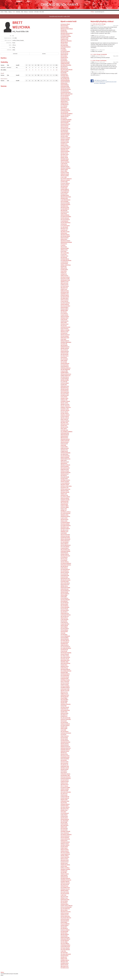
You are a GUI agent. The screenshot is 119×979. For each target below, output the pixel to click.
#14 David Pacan (64, 667)
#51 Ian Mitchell (64, 601)
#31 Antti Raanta (64, 722)
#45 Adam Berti (64, 66)
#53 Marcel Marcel (65, 554)
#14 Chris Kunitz (64, 478)
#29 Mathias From (65, 293)
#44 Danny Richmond (65, 746)
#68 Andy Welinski (65, 934)
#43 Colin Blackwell (65, 78)
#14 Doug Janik (64, 399)
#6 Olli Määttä (64, 533)
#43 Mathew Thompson (66, 879)
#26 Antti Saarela (64, 769)
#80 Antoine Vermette (66, 911)
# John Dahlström (64, 192)
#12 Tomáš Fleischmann (66, 260)
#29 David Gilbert (64, 307)
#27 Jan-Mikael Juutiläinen (66, 431)
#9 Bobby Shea (64, 810)
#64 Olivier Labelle (65, 484)
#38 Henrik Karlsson (65, 439)
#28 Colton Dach (64, 186)
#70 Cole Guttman (65, 336)
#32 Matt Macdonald (65, 537)
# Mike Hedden (64, 360)
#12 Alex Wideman (65, 940)
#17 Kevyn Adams (65, 27)
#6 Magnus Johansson (66, 407)
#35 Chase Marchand (65, 555)
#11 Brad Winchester (65, 946)
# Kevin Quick (64, 720)
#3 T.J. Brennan (64, 106)
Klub (22, 11)
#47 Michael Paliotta (65, 674)
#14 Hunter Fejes (64, 255)
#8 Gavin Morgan (64, 608)
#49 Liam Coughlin (65, 175)
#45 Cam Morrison (65, 616)
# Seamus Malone (65, 548)
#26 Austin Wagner (65, 920)
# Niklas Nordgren (65, 645)
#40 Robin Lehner (64, 514)
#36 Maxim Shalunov (65, 804)
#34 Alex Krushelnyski (65, 472)
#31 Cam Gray (64, 325)
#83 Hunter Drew (64, 228)
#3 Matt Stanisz (64, 848)
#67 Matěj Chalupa (65, 159)
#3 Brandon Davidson (65, 204)
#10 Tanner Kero (64, 449)
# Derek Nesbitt (64, 631)
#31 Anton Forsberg (65, 277)
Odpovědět (115, 25)
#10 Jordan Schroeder (66, 792)
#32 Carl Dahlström (65, 190)
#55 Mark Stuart (64, 863)
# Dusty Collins (64, 171)
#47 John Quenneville (65, 717)
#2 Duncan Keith (64, 443)
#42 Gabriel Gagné (65, 296)
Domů (2, 11)
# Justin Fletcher (64, 262)
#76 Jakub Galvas (64, 298)
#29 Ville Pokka (64, 711)
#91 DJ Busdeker (64, 131)
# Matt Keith (63, 445)
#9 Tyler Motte (64, 620)
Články (5, 11)
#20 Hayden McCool (65, 578)
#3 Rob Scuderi (64, 795)
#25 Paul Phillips (64, 701)
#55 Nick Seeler (64, 799)
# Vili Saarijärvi (64, 770)
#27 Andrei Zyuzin (65, 967)
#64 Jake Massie (64, 566)
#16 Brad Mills (64, 596)
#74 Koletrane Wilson (65, 945)
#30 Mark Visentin (64, 914)
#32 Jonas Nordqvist (65, 646)
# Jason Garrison (64, 301)
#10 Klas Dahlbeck (65, 189)
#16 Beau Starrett (65, 851)
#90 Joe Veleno (64, 910)
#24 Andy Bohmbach (65, 81)
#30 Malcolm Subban (65, 864)
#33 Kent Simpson (65, 819)
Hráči (14, 11)
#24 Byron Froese (65, 290)
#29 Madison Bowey (65, 99)
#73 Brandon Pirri (64, 708)
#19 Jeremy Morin (65, 610)
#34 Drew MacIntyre (65, 540)
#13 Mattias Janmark (65, 401)
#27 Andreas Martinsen (66, 563)
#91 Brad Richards (65, 745)
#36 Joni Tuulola (64, 901)
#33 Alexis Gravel (64, 324)
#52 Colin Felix (64, 257)
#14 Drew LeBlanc (65, 505)
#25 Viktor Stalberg (65, 845)
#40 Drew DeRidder (65, 215)
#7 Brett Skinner (64, 823)
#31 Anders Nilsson (65, 640)
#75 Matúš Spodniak (65, 842)
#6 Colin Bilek (64, 72)
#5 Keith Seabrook (65, 798)
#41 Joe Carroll (64, 156)
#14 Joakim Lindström (66, 525)
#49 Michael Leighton (65, 516)
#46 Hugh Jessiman (65, 404)
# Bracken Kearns (65, 442)
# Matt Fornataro (64, 275)
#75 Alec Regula (64, 739)
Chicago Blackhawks (59, 4)
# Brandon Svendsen (65, 869)
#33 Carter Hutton (65, 393)
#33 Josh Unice (64, 902)
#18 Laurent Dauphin (65, 202)
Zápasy (10, 11)
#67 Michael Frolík (65, 292)
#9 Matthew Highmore (66, 368)
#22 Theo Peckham (65, 683)
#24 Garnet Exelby (65, 248)
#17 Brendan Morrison (66, 614)
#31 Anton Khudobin (65, 455)
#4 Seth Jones (64, 425)
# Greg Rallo (63, 730)
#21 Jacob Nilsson (65, 642)
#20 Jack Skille (64, 822)
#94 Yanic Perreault (65, 690)
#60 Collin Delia (64, 210)
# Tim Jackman (64, 396)
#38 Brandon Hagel (65, 337)
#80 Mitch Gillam (64, 310)
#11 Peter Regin (64, 737)
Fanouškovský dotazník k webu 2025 (59, 16)
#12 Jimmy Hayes (64, 355)
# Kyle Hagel (63, 339)
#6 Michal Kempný (65, 448)
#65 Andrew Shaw (65, 808)
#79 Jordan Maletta (65, 546)
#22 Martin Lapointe (65, 499)
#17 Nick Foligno (64, 269)
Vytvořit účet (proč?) (99, 11)
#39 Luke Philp (64, 702)
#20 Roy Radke (64, 728)
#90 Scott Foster (64, 283)
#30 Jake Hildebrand (65, 369)
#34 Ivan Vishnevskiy (65, 916)
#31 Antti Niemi (64, 634)
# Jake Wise (63, 951)
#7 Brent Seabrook (65, 796)
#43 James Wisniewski (66, 954)
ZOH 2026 (36, 11)
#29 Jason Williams (65, 943)
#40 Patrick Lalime (65, 490)
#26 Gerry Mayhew (65, 572)
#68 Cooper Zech (64, 966)
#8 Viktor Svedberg (65, 867)
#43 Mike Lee (63, 510)
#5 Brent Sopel (64, 840)
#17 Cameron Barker (65, 51)
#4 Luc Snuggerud (65, 833)
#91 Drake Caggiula (65, 134)
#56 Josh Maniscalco (65, 549)
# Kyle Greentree (64, 328)
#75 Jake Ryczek (64, 764)
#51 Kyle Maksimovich (66, 545)
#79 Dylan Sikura (64, 816)
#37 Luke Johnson (65, 413)
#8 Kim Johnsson (64, 419)
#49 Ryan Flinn (64, 268)
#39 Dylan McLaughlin (65, 587)
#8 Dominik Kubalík (65, 477)
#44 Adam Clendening (65, 168)
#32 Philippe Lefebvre (66, 511)
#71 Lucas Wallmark (65, 923)
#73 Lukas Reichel (65, 740)
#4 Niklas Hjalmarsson (65, 375)
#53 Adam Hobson (65, 377)
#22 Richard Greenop (65, 327)
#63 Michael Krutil (64, 474)
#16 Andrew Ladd (64, 487)
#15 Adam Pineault (65, 707)
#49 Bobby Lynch (64, 531)
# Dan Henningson (65, 366)
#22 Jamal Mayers (65, 571)
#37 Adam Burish (64, 130)
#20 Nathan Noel (64, 643)
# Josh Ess (63, 245)
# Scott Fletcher (64, 263)
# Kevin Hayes (64, 357)
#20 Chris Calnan (64, 136)
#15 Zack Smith (64, 829)
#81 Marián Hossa (64, 387)
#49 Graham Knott (65, 461)
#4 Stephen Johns (65, 408)
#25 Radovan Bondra (65, 87)
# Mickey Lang (64, 493)
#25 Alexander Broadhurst (66, 113)
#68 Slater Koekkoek (65, 464)
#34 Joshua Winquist (65, 949)
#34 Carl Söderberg (65, 836)
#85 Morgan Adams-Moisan (67, 28)
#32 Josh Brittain (64, 112)
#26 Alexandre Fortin (65, 280)
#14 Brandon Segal (65, 801)
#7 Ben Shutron (64, 814)
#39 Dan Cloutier (64, 169)
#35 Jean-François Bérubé (66, 69)
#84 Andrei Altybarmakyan (66, 33)
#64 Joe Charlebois (65, 162)
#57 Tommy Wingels (65, 948)
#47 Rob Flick (64, 266)
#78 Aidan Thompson (65, 878)
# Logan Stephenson (65, 854)
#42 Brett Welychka (65, 937)
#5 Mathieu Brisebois (65, 110)
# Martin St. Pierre (65, 843)
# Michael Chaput (64, 160)
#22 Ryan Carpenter (65, 151)
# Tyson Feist (64, 254)
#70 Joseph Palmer (65, 675)
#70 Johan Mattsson (65, 569)
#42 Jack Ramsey (64, 731)
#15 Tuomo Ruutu (64, 761)
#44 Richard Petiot (65, 695)
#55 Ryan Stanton (64, 849)
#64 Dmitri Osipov (65, 666)
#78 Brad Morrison (65, 613)
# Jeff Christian (64, 163)
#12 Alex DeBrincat (65, 209)
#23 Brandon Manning (65, 551)
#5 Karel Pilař (63, 705)
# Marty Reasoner (65, 736)
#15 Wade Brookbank (65, 121)
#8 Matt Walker (64, 922)
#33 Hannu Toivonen (65, 889)
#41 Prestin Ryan (64, 763)
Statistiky (15, 53)
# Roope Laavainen (65, 481)
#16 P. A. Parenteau (65, 681)
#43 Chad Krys (64, 475)
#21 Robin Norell (64, 649)
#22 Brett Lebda (64, 504)
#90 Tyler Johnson (65, 418)
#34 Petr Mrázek (64, 625)
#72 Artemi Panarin (65, 677)
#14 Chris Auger (64, 43)
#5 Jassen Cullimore (65, 183)
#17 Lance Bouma (64, 96)
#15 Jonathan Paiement (66, 670)
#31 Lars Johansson (65, 405)
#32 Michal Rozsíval (65, 757)
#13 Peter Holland (65, 383)
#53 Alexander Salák (65, 775)
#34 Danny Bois (64, 83)
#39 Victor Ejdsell (64, 237)
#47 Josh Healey (64, 358)
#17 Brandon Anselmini (66, 36)
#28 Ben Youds (64, 958)
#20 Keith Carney (64, 149)
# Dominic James (64, 398)
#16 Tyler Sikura (64, 817)
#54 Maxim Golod (64, 318)
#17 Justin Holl (64, 381)
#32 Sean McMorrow (65, 590)
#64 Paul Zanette (64, 964)
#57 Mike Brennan (65, 104)
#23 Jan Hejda (64, 362)
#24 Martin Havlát (64, 352)
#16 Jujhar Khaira (64, 454)
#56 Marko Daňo (64, 198)
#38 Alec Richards (65, 743)
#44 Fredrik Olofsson (65, 663)
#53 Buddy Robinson (65, 749)
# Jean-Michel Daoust (65, 199)
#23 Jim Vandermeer (65, 908)
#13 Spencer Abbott (65, 24)
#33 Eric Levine (64, 521)
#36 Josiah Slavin (64, 825)
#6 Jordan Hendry (65, 365)
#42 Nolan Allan (64, 31)
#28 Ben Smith (64, 826)
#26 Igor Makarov (64, 543)
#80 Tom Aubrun (64, 42)
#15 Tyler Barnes (64, 53)
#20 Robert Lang (64, 495)
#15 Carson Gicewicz (65, 305)
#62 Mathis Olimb (64, 661)
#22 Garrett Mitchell (65, 599)
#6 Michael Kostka (65, 469)
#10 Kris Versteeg (65, 913)
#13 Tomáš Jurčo (64, 430)
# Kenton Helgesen (65, 363)
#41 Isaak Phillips (64, 699)
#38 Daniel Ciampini (65, 166)
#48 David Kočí (64, 463)
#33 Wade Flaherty (65, 259)
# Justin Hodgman (65, 378)
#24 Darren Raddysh (65, 723)
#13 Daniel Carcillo (65, 142)
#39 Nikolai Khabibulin (65, 452)
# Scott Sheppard (65, 813)
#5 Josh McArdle (64, 574)
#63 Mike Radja (64, 727)
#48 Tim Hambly (64, 345)
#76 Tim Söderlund (65, 837)
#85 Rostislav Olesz (65, 660)
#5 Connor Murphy (65, 628)
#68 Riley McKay (64, 586)
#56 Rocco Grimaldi (65, 330)
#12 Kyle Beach (64, 60)
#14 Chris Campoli (65, 140)
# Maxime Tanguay (65, 873)
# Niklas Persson (64, 693)
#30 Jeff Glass (64, 312)
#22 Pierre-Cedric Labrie (66, 486)
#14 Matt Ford (64, 274)
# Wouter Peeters (65, 684)
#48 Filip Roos (64, 752)
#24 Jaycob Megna (65, 593)
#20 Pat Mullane (64, 627)
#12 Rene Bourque (65, 98)
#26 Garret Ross (64, 754)
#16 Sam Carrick (64, 152)
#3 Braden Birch (64, 74)
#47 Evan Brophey (65, 122)
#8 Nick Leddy (64, 508)
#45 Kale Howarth (64, 389)
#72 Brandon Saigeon (65, 773)
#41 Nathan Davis (64, 206)
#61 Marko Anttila (64, 37)
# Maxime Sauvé (64, 783)
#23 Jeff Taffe (64, 872)
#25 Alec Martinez (65, 561)
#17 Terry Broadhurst (65, 115)
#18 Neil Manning (64, 552)
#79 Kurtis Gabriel (65, 295)
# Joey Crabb (64, 177)
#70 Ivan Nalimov (64, 630)
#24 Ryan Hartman (65, 351)
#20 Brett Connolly (65, 174)
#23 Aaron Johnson (65, 410)
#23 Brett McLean (64, 589)
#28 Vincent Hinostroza (66, 374)
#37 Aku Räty (63, 734)
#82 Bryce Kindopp (65, 457)
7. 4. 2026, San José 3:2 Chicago (98, 24)
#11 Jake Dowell (64, 227)
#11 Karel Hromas (65, 390)
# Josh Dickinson (64, 221)
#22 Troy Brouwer (65, 125)
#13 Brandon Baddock (66, 46)
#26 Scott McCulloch (65, 583)
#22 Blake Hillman (64, 372)
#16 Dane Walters (64, 925)
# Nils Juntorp (64, 428)
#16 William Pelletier (65, 687)
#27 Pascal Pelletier (65, 686)
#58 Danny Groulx (64, 331)
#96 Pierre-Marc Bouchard (66, 93)
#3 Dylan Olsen (64, 664)
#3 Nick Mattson (64, 567)
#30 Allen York (64, 957)
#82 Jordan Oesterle (65, 657)
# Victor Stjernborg (65, 857)
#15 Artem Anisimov (65, 34)
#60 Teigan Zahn (64, 961)
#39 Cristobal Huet (65, 392)
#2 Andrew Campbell (65, 137)
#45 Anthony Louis (65, 527)
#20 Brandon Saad (65, 766)
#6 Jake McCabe (64, 577)
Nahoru (2, 972)
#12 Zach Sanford (65, 780)
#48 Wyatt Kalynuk (65, 434)
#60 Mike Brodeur (65, 116)
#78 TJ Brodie (64, 118)
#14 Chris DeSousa (65, 218)
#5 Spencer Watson (65, 929)
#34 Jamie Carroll (64, 154)
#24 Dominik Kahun (65, 433)
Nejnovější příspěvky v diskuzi (102, 21)
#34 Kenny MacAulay (65, 536)
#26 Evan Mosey (64, 617)
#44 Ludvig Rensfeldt (65, 742)
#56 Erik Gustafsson (65, 334)
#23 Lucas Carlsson (65, 148)
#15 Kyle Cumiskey (65, 184)
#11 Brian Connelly (65, 172)
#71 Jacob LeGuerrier (65, 513)
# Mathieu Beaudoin (65, 63)
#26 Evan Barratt (64, 54)
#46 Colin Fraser (64, 287)
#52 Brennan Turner (65, 899)
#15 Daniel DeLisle (65, 212)
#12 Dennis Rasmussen (66, 733)
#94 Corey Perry (64, 692)
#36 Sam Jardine (64, 402)
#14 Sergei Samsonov (66, 776)
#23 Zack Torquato (65, 893)
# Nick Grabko (64, 322)
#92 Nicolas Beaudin (65, 62)
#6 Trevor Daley (64, 193)
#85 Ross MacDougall (65, 539)
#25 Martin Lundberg (65, 528)
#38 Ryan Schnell (64, 790)
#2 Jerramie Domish (65, 225)
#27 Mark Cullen (64, 181)
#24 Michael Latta (64, 501)
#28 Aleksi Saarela (65, 767)
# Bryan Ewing (64, 246)
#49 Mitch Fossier (65, 281)
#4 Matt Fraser (64, 289)
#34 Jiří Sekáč (64, 802)
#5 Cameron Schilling (65, 787)
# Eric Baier (63, 48)
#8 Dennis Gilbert (64, 308)
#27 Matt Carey (64, 143)
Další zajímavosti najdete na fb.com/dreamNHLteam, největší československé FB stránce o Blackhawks (105, 82)
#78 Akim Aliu (63, 30)
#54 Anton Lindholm (65, 524)
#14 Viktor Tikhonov (65, 881)
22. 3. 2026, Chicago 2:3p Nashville (99, 54)
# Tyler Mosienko (64, 619)
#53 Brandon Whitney (65, 939)
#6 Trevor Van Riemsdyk (66, 907)
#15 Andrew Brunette (65, 128)
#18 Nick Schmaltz (65, 789)
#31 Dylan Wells (64, 936)
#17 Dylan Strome (65, 861)
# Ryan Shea (63, 811)
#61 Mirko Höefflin (65, 380)
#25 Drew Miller (64, 595)
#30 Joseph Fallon (65, 252)
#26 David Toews (64, 886)
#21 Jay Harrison (64, 349)
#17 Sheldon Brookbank (66, 119)
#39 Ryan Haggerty (65, 340)
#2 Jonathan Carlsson (65, 146)
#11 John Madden (65, 542)
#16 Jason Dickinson (65, 219)
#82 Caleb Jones (64, 422)
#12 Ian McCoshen (65, 581)
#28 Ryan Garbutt (64, 299)
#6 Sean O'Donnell (65, 654)
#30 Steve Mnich (64, 604)
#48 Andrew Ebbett (65, 234)
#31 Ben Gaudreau (65, 304)
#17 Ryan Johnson (65, 416)
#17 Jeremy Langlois (65, 496)
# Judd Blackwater (65, 77)
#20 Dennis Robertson (66, 748)
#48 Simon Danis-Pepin (66, 196)
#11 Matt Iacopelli (65, 395)
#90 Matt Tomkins (64, 890)
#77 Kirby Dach (64, 187)
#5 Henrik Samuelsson (66, 778)
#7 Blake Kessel (64, 451)
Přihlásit (92, 11)
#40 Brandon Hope (65, 386)
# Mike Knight (64, 460)
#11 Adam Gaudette (65, 302)
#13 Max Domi (64, 224)
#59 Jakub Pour (64, 714)
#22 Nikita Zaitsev (65, 963)
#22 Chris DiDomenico (65, 222)
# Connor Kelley (64, 446)
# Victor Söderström (65, 839)
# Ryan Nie (63, 633)
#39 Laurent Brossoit (65, 124)
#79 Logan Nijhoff (64, 637)
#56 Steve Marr (64, 558)
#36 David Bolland (65, 84)
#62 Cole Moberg (64, 605)
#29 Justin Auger (64, 45)
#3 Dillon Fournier (64, 284)
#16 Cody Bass (64, 56)
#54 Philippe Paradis (65, 680)
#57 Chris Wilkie (64, 942)
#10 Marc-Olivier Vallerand (66, 905)
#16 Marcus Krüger (65, 471)
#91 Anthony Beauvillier (66, 65)
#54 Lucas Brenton (65, 109)
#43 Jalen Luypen (64, 530)
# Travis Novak (64, 651)
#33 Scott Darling (64, 201)
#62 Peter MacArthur (65, 534)
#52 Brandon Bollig (65, 86)
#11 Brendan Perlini (65, 689)
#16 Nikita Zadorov (65, 960)
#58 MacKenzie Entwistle (66, 242)
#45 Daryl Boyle (64, 101)
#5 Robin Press (64, 716)
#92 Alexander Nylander (66, 652)
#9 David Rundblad (65, 758)
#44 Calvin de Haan (65, 207)
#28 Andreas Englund (65, 240)
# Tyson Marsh (64, 560)
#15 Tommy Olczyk (65, 658)
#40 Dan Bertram (64, 68)
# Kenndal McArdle (65, 575)
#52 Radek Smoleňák (65, 831)
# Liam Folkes (64, 271)
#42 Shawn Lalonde (65, 492)
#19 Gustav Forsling (65, 278)
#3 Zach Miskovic (64, 598)
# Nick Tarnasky (64, 875)
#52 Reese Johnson (65, 415)
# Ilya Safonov (64, 772)
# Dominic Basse (64, 57)
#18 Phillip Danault (65, 195)
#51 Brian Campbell (65, 139)
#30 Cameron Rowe (65, 755)
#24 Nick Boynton (64, 103)
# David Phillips (64, 698)
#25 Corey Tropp (64, 896)
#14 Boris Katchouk (65, 440)
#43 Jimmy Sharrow (65, 807)
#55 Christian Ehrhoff (65, 236)
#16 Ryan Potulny (64, 713)
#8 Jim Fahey (63, 251)
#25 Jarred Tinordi (65, 884)
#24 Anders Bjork (64, 75)
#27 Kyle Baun (64, 59)
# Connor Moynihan (65, 624)
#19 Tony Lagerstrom (65, 489)
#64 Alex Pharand (64, 696)
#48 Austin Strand (65, 860)
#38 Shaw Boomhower (66, 89)
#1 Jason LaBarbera (65, 483)
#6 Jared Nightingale (65, 636)
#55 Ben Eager (64, 233)
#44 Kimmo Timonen (65, 883)
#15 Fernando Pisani (65, 710)
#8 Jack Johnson (64, 411)
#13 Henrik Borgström (66, 92)
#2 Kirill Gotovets (64, 321)
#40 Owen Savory (65, 784)
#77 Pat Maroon (64, 557)
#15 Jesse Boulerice (65, 95)
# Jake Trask (63, 895)
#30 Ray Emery (64, 239)
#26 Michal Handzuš (65, 346)
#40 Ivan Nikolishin (65, 639)
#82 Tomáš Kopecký (65, 468)
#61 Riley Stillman (64, 855)
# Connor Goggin (64, 315)
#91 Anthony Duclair (65, 231)
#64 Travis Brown (64, 127)
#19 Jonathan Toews (65, 887)
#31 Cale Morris (64, 611)
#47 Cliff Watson (64, 928)
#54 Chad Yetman (64, 955)
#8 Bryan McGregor (65, 584)
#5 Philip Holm (64, 384)
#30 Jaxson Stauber (65, 852)
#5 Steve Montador (65, 607)
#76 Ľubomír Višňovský (66, 917)
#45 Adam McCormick (65, 580)
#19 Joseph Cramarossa (66, 178)
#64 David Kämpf (64, 436)
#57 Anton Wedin (64, 931)
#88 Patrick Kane (64, 437)
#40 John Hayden (64, 354)
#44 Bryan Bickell (64, 71)
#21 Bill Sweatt (64, 870)
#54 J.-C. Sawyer (64, 786)
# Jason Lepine (64, 518)
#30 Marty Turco (64, 898)
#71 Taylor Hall (64, 343)
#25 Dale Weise (64, 932)
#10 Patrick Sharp (64, 805)
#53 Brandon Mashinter (66, 564)
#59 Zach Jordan (64, 427)
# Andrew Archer (64, 39)
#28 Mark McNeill (64, 592)
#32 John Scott (64, 793)
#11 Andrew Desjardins (66, 216)
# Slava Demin (64, 213)
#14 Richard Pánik (64, 678)
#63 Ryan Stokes (64, 858)
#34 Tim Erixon (64, 243)
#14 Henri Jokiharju (65, 421)
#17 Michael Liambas (65, 522)
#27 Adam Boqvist (65, 90)
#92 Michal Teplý (64, 876)
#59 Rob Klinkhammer (65, 458)
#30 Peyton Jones (65, 424)
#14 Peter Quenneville (66, 719)
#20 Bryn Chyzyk (64, 165)
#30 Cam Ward (64, 926)
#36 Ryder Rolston (65, 751)
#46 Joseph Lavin (64, 502)
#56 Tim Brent (64, 107)
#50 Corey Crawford (65, 180)
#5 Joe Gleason (64, 313)
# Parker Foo (63, 272)
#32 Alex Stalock (64, 846)
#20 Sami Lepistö (64, 519)
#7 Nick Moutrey (64, 622)
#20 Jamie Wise (64, 952)
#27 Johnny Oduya (65, 655)
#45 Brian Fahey (64, 249)
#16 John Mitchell (64, 602)
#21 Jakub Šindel (64, 820)
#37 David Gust (64, 333)
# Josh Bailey (64, 50)
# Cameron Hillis (64, 371)
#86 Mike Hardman (65, 348)
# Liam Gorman (64, 319)
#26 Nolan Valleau (64, 904)
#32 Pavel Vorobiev (65, 919)
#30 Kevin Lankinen (65, 498)
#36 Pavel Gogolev (65, 316)
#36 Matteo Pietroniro (66, 704)
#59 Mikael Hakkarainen (66, 342)
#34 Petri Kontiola (65, 466)
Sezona (44, 53)
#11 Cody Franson (65, 286)
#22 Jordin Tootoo (65, 892)
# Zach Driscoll (64, 230)
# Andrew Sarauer (65, 781)
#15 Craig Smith (64, 828)
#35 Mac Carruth (64, 157)
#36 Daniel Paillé (64, 672)
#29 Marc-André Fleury (66, 265)
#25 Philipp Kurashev (65, 480)
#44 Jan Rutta (64, 760)
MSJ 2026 (42, 11)
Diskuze (26, 11)
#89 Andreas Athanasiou (66, 40)
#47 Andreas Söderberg (66, 834)
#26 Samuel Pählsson (65, 669)
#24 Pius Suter (64, 866)
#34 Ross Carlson (64, 145)
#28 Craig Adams (64, 25)
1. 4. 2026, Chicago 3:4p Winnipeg (98, 60)
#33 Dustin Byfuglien (65, 133)
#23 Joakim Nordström (66, 648)
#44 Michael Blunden (65, 80)
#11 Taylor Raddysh (65, 725)
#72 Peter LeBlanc (65, 507)
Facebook (31, 11)
